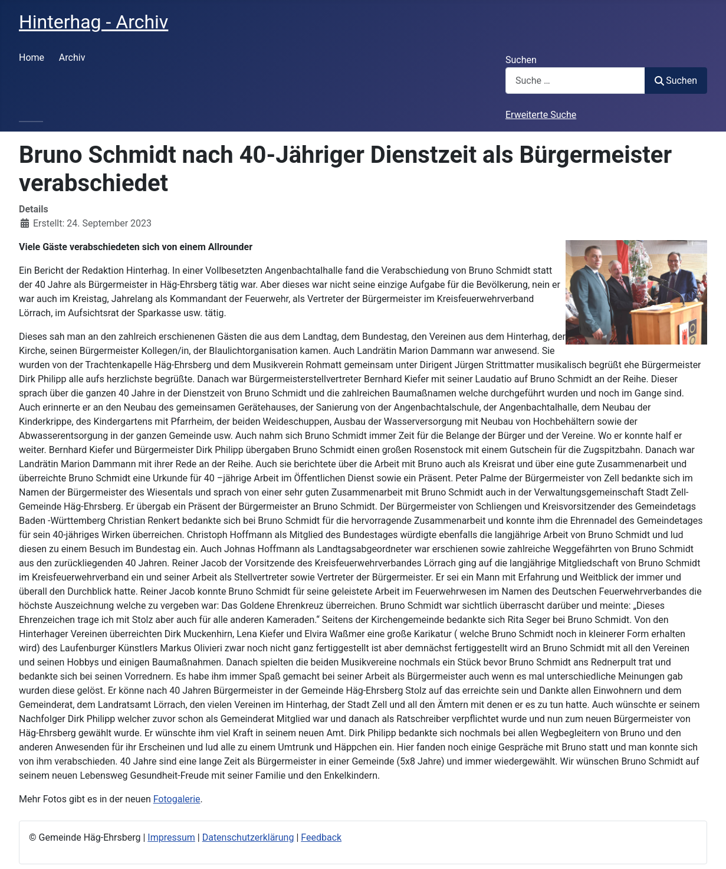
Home (31, 57)
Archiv (72, 57)
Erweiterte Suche (540, 114)
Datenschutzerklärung (248, 837)
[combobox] (575, 80)
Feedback (321, 837)
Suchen (521, 59)
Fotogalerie (177, 799)
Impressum (171, 837)
